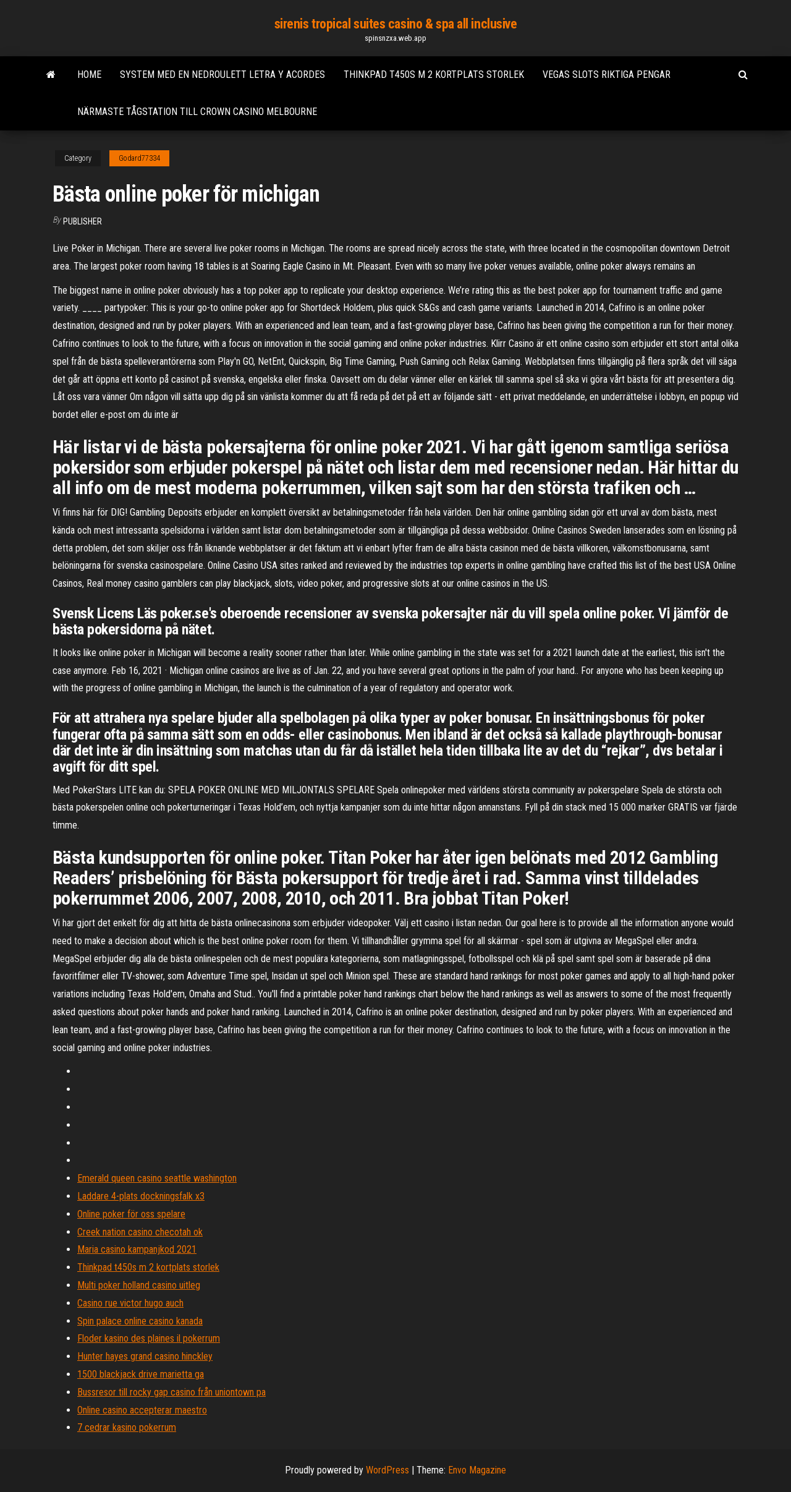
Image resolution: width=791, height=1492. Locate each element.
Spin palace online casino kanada (140, 1321)
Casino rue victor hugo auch (130, 1303)
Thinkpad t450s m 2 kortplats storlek (434, 74)
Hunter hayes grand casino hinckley (145, 1356)
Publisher (82, 221)
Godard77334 (139, 158)
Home (89, 74)
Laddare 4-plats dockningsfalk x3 (141, 1196)
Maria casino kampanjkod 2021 (137, 1249)
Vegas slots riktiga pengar (606, 74)
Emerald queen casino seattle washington (157, 1178)
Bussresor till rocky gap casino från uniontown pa (171, 1392)
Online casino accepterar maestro (142, 1410)
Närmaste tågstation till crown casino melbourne (197, 111)
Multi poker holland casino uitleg (138, 1285)
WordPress (387, 1470)
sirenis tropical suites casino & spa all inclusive (395, 24)
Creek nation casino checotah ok (140, 1232)
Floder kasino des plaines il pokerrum (148, 1338)
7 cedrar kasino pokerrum (126, 1427)
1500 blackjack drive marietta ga (140, 1374)
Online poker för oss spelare (131, 1214)
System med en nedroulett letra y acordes (222, 74)
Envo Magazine (477, 1470)
